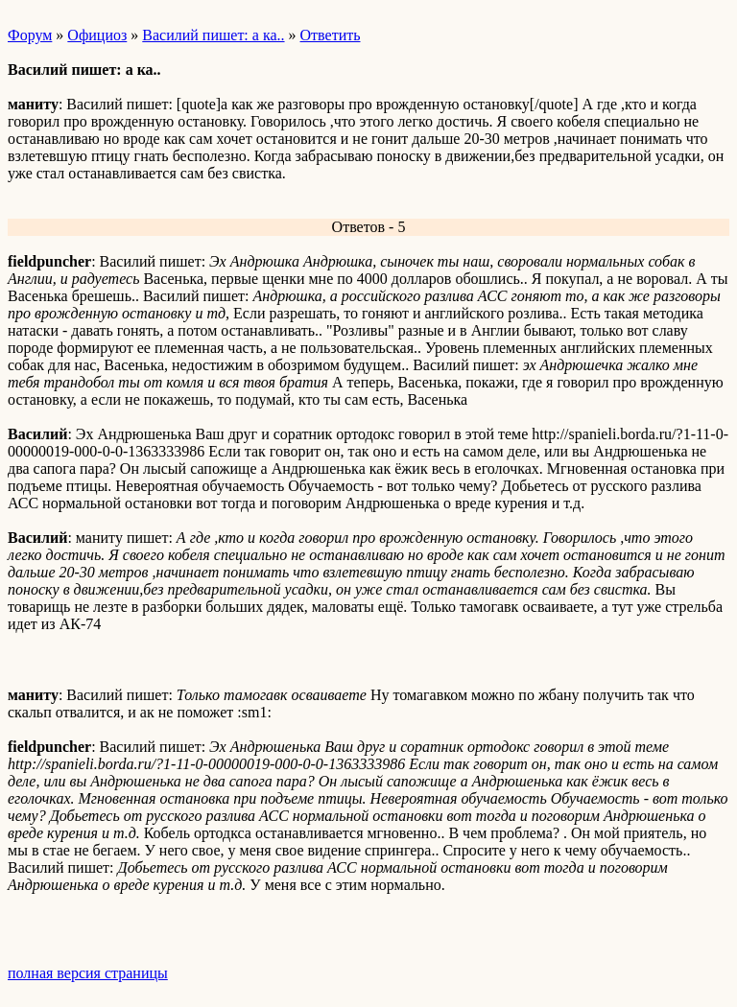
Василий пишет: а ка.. (213, 35)
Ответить (330, 35)
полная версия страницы (88, 973)
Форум (30, 35)
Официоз (97, 35)
